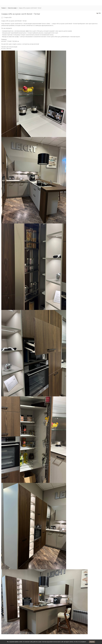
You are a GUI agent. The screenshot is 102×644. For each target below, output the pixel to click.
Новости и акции (12, 8)
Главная (3, 8)
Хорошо (92, 641)
